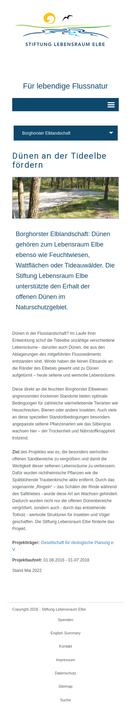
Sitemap (65, 686)
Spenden (65, 620)
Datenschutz (65, 673)
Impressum (65, 660)
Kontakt (65, 646)
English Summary (65, 633)
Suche (65, 700)
